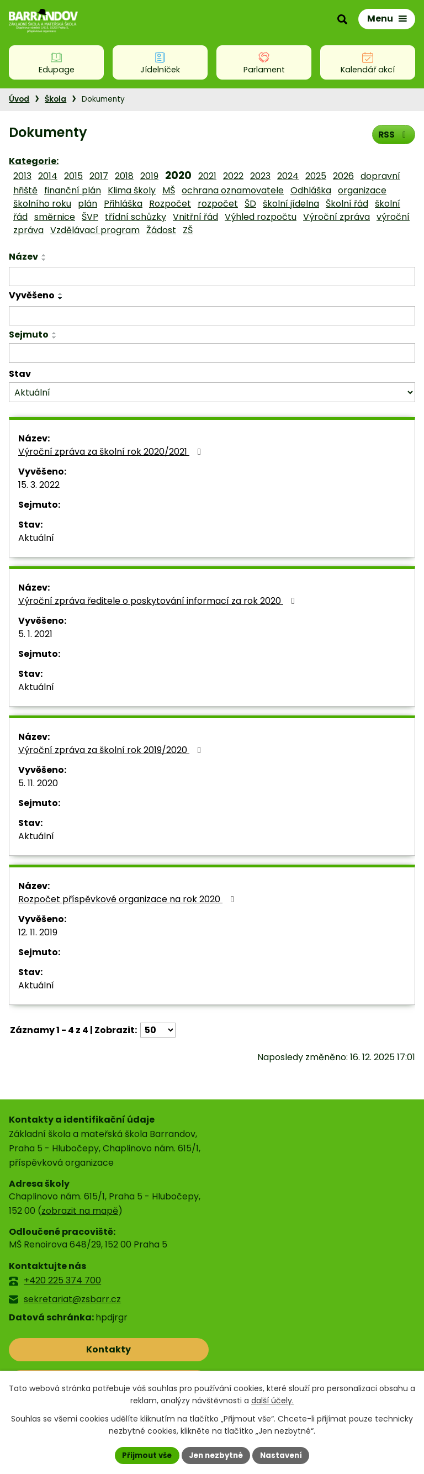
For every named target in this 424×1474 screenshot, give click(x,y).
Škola (55, 99)
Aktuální (36, 537)
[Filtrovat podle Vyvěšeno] (212, 316)
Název (23, 256)
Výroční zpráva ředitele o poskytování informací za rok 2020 (158, 600)
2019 (149, 176)
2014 (47, 176)
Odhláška (310, 190)
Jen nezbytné (216, 1454)
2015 (73, 176)
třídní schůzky (135, 216)
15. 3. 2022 (39, 484)
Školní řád (347, 203)
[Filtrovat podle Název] (212, 277)
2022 (233, 176)
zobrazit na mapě (79, 1210)
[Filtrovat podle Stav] (212, 392)
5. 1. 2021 (35, 634)
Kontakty (57, 1349)
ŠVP (90, 216)
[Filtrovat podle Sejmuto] (212, 353)
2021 (207, 176)
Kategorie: (34, 161)
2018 (124, 176)
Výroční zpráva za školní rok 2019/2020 (111, 750)
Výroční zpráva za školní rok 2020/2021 (111, 451)
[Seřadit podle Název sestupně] (44, 259)
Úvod (19, 99)
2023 (260, 176)
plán (87, 203)
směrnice (54, 216)
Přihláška (123, 203)
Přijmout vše (143, 1454)
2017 (98, 176)
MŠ (168, 190)
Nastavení (285, 1454)
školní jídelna (291, 203)
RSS (393, 134)
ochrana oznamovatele (233, 190)
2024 (288, 176)
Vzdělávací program (95, 230)
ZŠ (188, 230)
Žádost (161, 230)
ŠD (250, 203)
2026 (343, 176)
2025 (315, 176)
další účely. (272, 1399)
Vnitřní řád (195, 216)
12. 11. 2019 (37, 932)
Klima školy (132, 190)
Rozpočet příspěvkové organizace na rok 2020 (128, 899)
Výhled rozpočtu (260, 216)
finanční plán (72, 190)
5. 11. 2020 (38, 783)
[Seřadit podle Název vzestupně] (44, 255)
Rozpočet (170, 203)
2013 (22, 176)
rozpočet (218, 203)
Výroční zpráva (336, 216)
